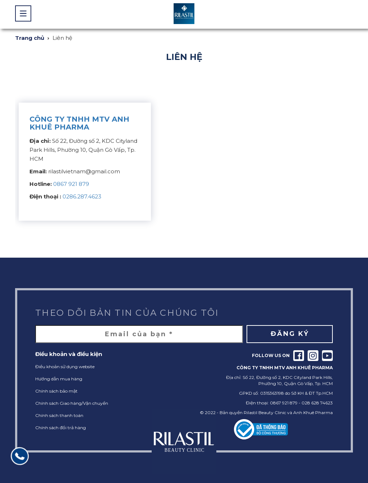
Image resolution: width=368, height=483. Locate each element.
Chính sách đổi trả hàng (60, 427)
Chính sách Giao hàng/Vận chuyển (71, 403)
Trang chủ (29, 37)
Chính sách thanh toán (59, 415)
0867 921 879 (71, 183)
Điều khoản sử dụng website (65, 366)
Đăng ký (290, 334)
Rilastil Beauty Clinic (265, 412)
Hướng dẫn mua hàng (58, 378)
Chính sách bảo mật (56, 391)
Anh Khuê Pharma (313, 412)
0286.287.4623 (82, 196)
